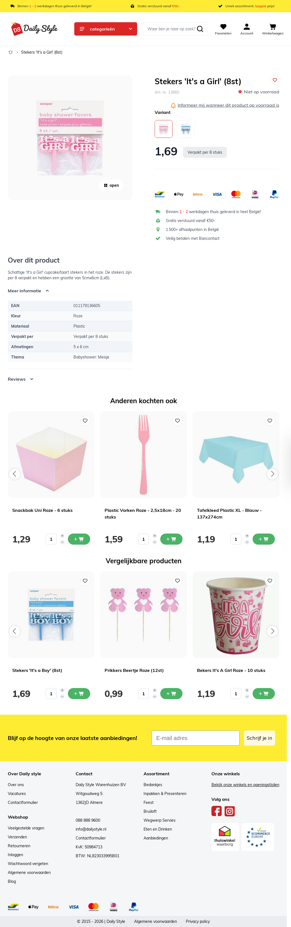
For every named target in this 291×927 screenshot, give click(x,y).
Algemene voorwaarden (29, 872)
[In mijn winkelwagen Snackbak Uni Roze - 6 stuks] (79, 539)
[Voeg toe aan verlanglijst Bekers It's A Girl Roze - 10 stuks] (270, 581)
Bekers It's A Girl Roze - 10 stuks (231, 670)
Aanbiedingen (156, 838)
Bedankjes (153, 784)
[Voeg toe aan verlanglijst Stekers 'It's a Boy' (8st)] (85, 581)
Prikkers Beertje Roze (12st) (134, 670)
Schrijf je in (259, 738)
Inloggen (15, 854)
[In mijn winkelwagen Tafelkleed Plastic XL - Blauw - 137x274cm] (264, 539)
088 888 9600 (88, 820)
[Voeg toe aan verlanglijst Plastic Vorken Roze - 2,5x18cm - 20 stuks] (177, 421)
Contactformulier (23, 802)
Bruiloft (150, 811)
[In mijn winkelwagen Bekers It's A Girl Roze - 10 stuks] (264, 693)
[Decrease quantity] (62, 542)
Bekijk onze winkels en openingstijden (245, 784)
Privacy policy (198, 921)
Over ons (16, 784)
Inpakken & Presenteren (165, 793)
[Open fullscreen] (70, 138)
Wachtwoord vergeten (28, 863)
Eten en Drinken (158, 829)
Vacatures (17, 793)
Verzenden (17, 836)
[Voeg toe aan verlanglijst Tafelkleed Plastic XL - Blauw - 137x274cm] (270, 421)
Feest (149, 802)
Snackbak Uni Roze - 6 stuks (42, 510)
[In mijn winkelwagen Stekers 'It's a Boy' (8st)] (79, 693)
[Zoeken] (200, 29)
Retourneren (19, 845)
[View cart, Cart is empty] (272, 29)
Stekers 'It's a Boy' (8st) (37, 670)
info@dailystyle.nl (91, 829)
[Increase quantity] (62, 536)
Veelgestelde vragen (26, 828)
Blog (12, 881)
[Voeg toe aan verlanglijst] (274, 80)
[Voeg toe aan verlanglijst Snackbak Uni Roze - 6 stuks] (85, 421)
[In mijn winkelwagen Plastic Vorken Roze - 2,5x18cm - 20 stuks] (171, 539)
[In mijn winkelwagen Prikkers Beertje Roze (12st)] (171, 693)
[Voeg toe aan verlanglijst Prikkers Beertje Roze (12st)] (177, 581)
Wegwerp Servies (160, 820)
